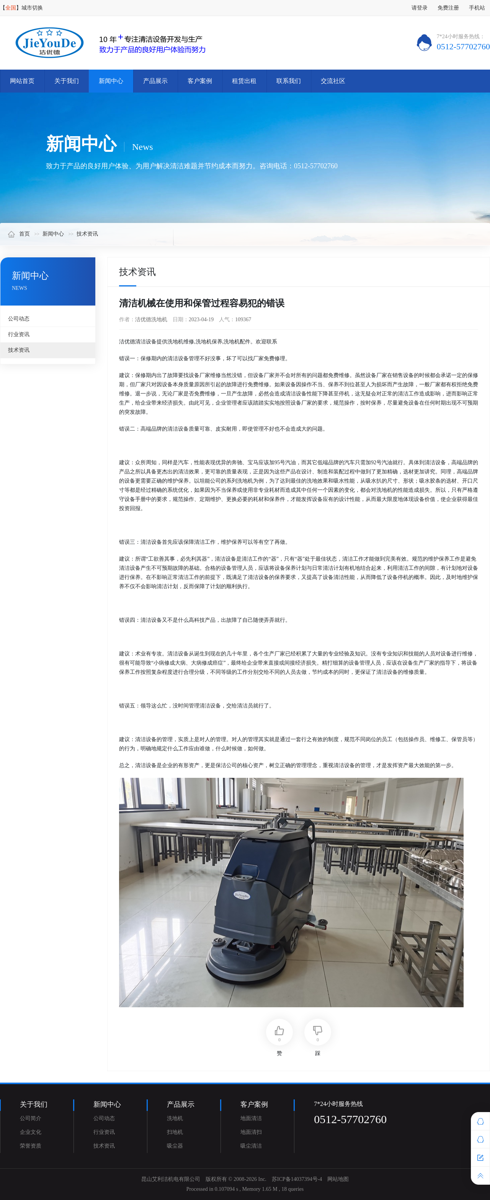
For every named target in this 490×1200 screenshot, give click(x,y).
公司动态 (18, 319)
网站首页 (22, 81)
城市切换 (32, 8)
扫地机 (175, 1132)
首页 (19, 234)
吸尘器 (175, 1146)
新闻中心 (111, 81)
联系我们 (288, 81)
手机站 (477, 8)
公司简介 (30, 1118)
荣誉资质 (30, 1146)
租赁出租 (244, 81)
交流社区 (333, 81)
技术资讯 (87, 234)
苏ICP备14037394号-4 (297, 1179)
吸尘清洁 (251, 1146)
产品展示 (155, 81)
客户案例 (200, 81)
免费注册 (448, 8)
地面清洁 (251, 1118)
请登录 (420, 8)
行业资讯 (18, 334)
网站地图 (338, 1179)
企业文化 (30, 1132)
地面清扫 (251, 1132)
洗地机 (175, 1118)
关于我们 (66, 81)
